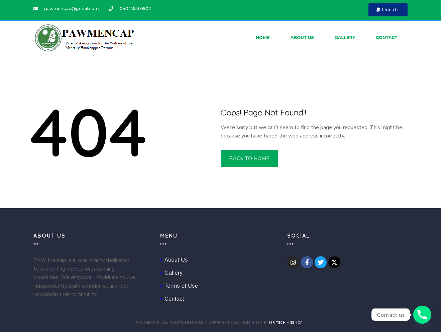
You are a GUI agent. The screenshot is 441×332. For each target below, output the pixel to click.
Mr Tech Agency (285, 322)
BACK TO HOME (249, 158)
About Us (302, 37)
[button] (388, 9)
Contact (386, 37)
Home (263, 37)
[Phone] (422, 315)
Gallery (345, 37)
